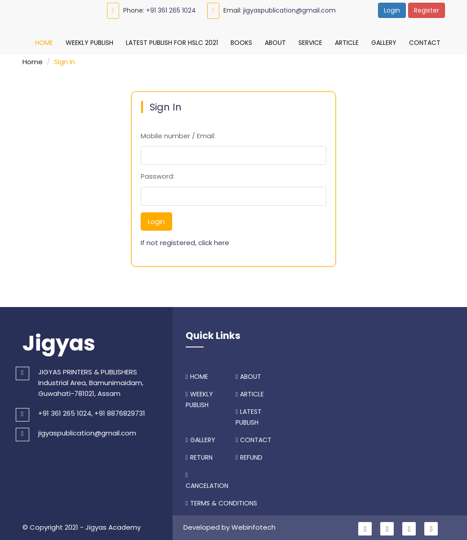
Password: (157, 174)
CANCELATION (207, 479)
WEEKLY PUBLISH (199, 397)
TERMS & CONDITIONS (221, 500)
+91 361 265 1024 (171, 10)
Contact (424, 42)
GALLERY (200, 437)
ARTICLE (250, 391)
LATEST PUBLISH (249, 415)
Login (392, 10)
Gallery (383, 42)
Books (241, 42)
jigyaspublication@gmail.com (289, 10)
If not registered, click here (185, 240)
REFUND (249, 455)
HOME (197, 374)
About (275, 42)
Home (44, 42)
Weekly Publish (89, 42)
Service (310, 42)
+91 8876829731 (119, 411)
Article (347, 42)
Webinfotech (253, 525)
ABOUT (248, 374)
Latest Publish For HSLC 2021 (172, 42)
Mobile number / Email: (178, 133)
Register (426, 10)
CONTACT (253, 437)
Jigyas (58, 341)
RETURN (199, 455)
